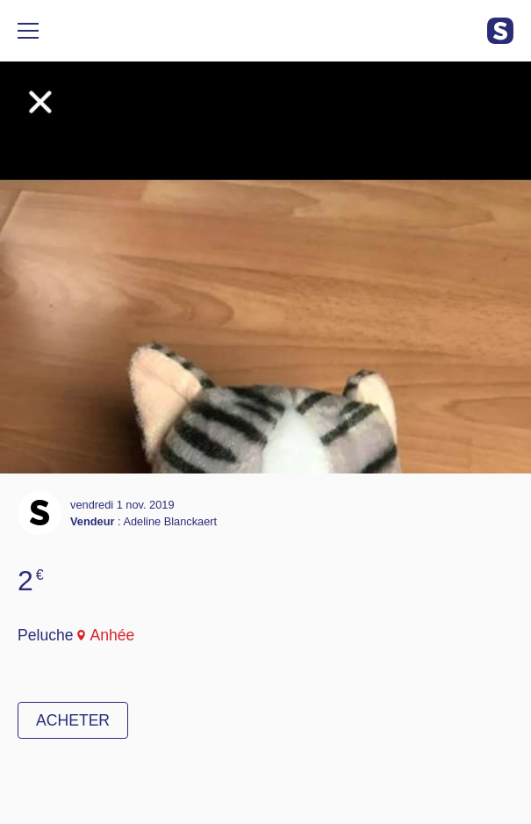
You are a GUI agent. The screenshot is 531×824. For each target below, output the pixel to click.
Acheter (73, 720)
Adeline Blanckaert (170, 521)
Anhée (112, 635)
